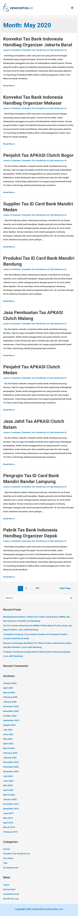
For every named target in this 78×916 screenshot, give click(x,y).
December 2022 (11, 762)
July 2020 (8, 776)
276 (37, 588)
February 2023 (10, 753)
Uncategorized (10, 867)
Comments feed (11, 894)
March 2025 (9, 692)
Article (6, 849)
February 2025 (10, 697)
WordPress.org (10, 898)
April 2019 (8, 822)
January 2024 (10, 702)
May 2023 (8, 739)
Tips (5, 863)
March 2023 (9, 748)
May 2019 (8, 818)
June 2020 (8, 781)
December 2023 (11, 706)
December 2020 (11, 767)
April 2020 (8, 790)
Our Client (8, 858)
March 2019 (9, 827)
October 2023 (10, 716)
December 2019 (11, 804)
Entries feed (9, 889)
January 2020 (10, 799)
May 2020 (8, 785)
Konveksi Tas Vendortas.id (35, 50)
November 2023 (11, 711)
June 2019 (8, 813)
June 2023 (8, 734)
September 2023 (11, 720)
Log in (6, 884)
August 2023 (9, 725)
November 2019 (11, 808)
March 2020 (9, 794)
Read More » (9, 85)
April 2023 (8, 743)
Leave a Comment (12, 50)
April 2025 (8, 688)
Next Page (67, 588)
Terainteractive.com (53, 909)
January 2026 (10, 683)
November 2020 (11, 771)
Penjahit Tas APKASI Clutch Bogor (38, 155)
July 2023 (8, 729)
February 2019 (10, 832)
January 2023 (10, 757)
